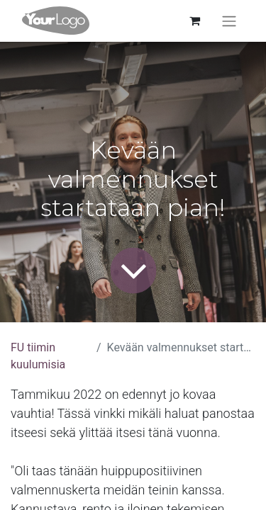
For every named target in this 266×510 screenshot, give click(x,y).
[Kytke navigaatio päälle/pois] (229, 21)
